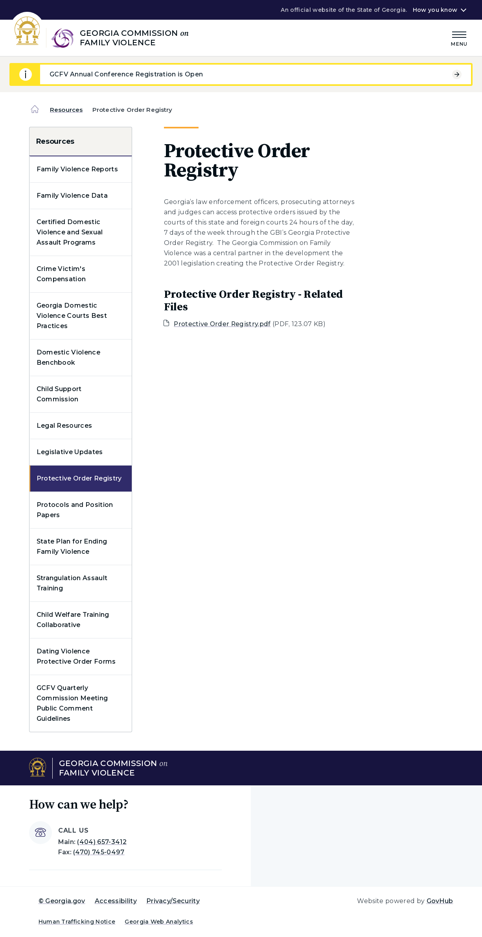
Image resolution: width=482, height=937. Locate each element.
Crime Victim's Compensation (61, 274)
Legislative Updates (70, 452)
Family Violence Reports (77, 169)
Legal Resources (64, 425)
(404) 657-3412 (101, 842)
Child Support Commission (59, 394)
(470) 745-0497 (98, 852)
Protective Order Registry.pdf (222, 324)
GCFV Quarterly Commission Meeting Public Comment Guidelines (72, 703)
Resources (66, 109)
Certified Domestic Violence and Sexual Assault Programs (70, 232)
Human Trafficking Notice (77, 921)
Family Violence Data (72, 195)
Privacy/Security (173, 901)
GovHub (440, 901)
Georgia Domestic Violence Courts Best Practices (72, 316)
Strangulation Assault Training (72, 583)
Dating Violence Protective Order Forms (76, 656)
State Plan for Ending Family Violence (72, 546)
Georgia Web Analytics (159, 921)
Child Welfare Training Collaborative (73, 620)
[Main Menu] (459, 37)
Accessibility (116, 901)
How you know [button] (435, 10)
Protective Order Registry (79, 478)
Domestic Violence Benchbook (68, 357)
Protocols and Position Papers (75, 510)
